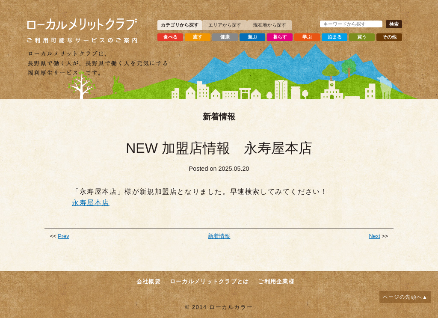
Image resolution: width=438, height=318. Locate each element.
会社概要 (148, 281)
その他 (389, 36)
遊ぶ (252, 36)
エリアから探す (224, 24)
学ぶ (307, 36)
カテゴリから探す (179, 24)
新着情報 (219, 236)
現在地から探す (269, 24)
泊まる (335, 36)
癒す (197, 36)
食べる (170, 36)
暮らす (280, 36)
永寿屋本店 (91, 202)
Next (374, 236)
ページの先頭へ (402, 297)
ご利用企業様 (276, 281)
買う (362, 36)
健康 (225, 36)
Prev (63, 236)
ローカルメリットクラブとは (209, 281)
